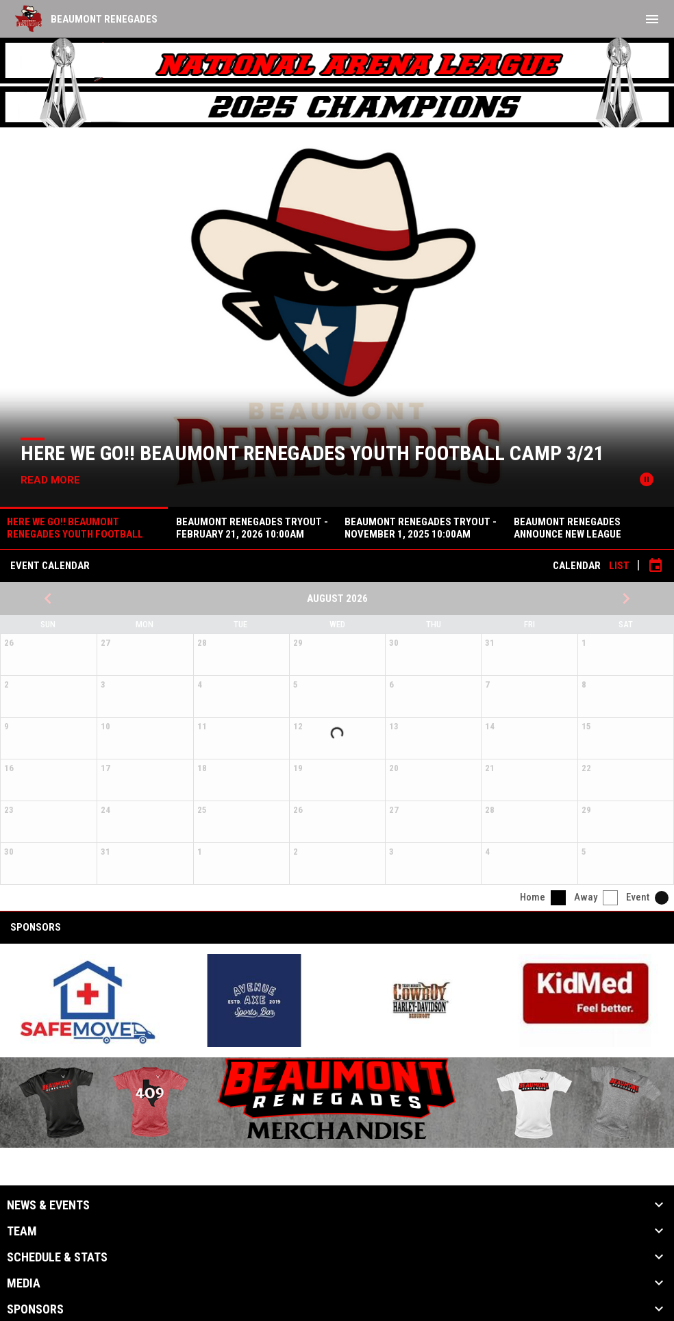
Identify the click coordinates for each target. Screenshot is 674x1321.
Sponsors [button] (35, 1309)
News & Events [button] (48, 1205)
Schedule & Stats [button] (57, 1257)
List (619, 565)
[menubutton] (652, 19)
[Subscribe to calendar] (655, 565)
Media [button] (23, 1283)
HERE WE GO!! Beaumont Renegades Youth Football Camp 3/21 (312, 453)
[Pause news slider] (646, 479)
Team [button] (22, 1231)
